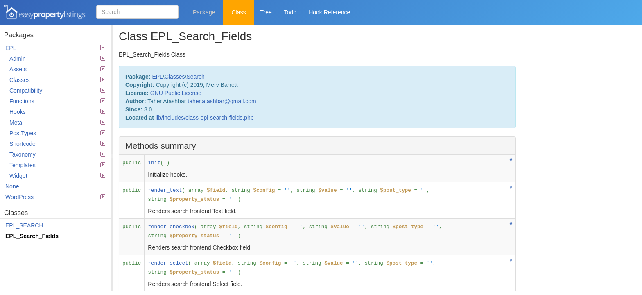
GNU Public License (175, 93)
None (12, 186)
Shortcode (57, 144)
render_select (168, 263)
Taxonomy (57, 154)
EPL (55, 48)
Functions (57, 101)
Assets (57, 69)
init (154, 163)
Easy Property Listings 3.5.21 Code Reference (45, 12)
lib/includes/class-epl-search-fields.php (205, 117)
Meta (57, 122)
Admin (57, 58)
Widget (57, 175)
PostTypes (57, 133)
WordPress (55, 197)
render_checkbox (171, 227)
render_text (165, 190)
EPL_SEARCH (24, 225)
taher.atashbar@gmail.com (222, 101)
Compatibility (57, 90)
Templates (57, 165)
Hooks (57, 112)
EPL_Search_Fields (32, 236)
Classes (57, 80)
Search (195, 76)
